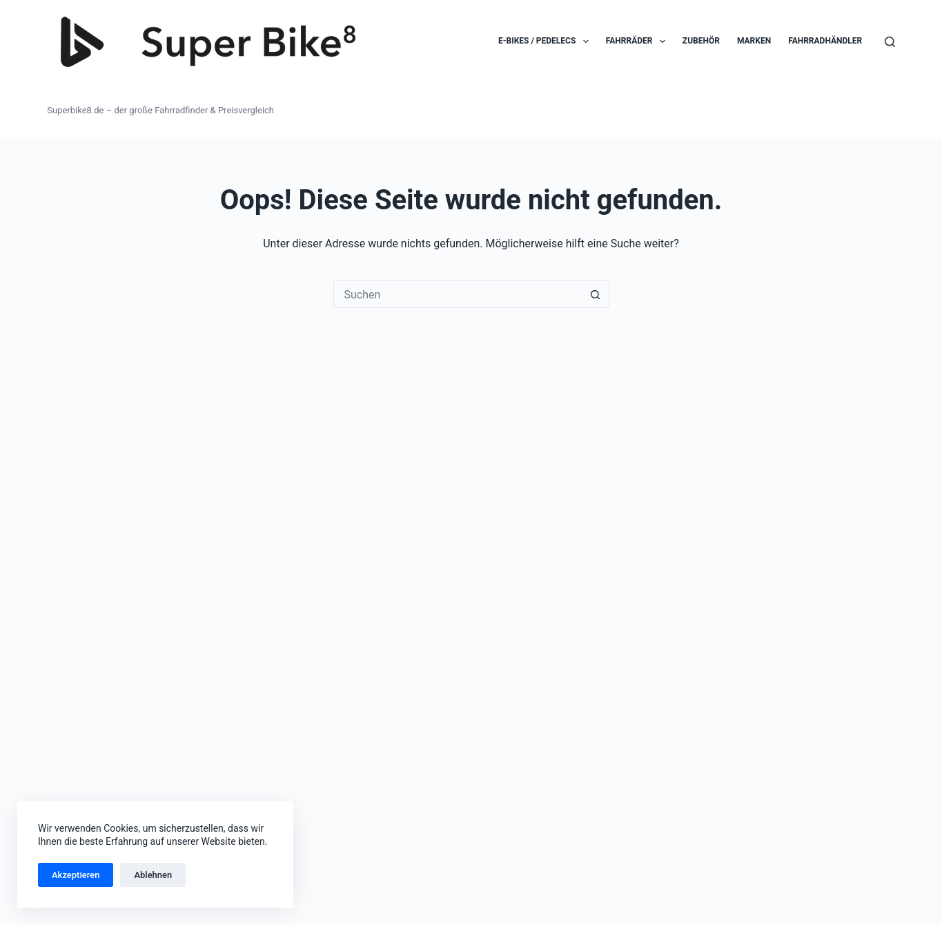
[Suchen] (890, 42)
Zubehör (701, 41)
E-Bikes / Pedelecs (546, 41)
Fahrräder (638, 41)
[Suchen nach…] (457, 294)
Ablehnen (153, 875)
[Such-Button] (595, 294)
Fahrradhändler (825, 41)
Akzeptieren (75, 875)
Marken (754, 41)
